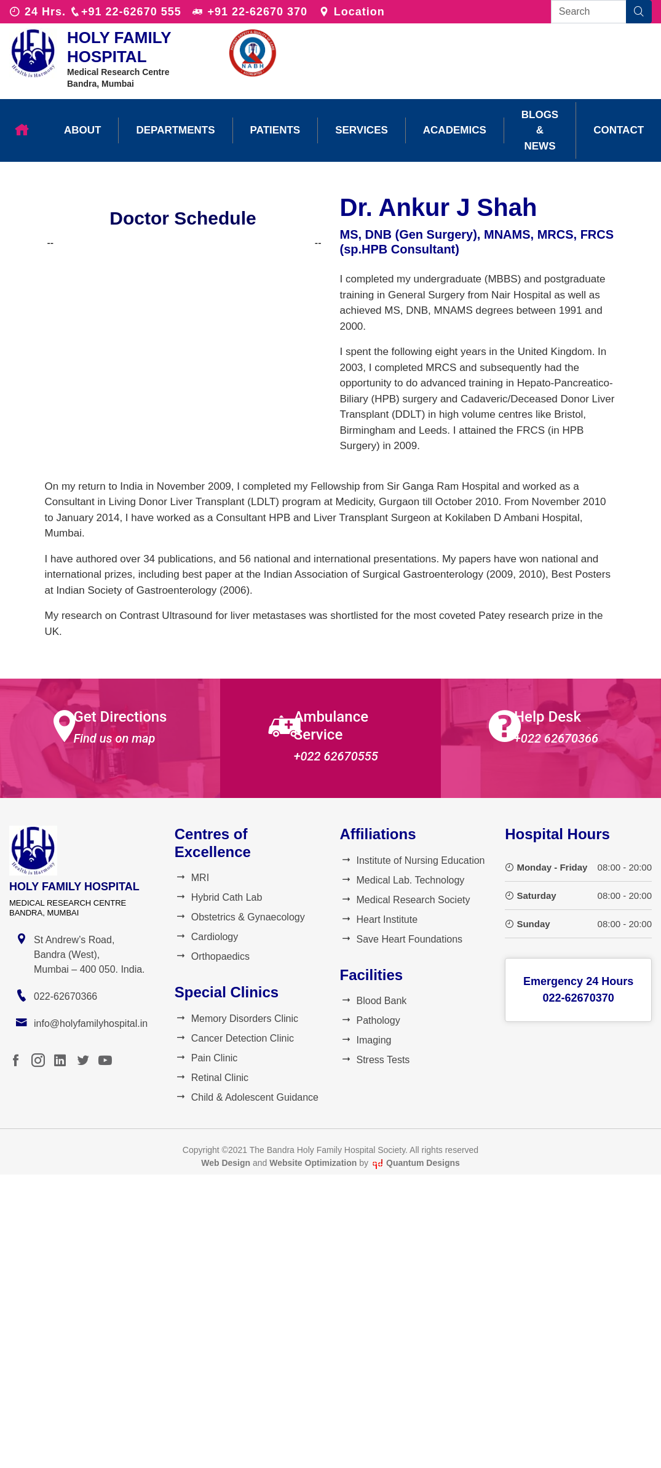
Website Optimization (313, 1163)
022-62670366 (65, 996)
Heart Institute (379, 919)
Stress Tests (375, 1060)
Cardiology (206, 936)
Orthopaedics (212, 956)
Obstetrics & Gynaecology (240, 917)
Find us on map (114, 738)
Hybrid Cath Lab (219, 897)
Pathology (370, 1020)
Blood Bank (373, 1000)
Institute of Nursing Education (412, 860)
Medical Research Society (405, 900)
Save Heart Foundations (401, 939)
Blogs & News (539, 130)
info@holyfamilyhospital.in (91, 1023)
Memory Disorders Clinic (236, 1018)
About (82, 130)
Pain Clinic (206, 1058)
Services (361, 130)
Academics (454, 130)
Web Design (225, 1163)
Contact (618, 130)
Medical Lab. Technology (402, 880)
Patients (275, 130)
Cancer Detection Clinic (234, 1038)
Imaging (366, 1040)
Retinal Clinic (211, 1077)
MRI (192, 877)
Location (352, 12)
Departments (175, 130)
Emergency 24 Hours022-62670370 (578, 989)
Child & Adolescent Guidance (247, 1097)
